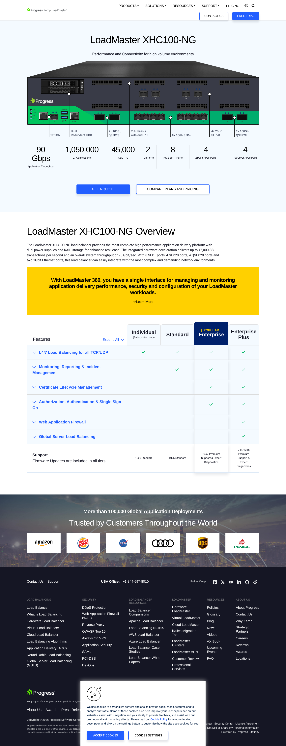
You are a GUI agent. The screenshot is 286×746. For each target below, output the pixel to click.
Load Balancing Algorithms (47, 641)
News (211, 628)
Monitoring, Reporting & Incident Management (66, 370)
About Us (34, 710)
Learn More (144, 302)
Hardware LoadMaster (181, 609)
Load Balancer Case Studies (144, 649)
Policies (213, 607)
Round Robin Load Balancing (49, 655)
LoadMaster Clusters (181, 643)
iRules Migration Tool (184, 633)
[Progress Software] (41, 692)
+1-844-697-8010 (136, 581)
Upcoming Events (214, 649)
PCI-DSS (89, 658)
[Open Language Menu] (246, 6)
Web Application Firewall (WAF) (100, 616)
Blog (210, 621)
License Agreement (247, 723)
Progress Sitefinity (248, 731)
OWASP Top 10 (93, 631)
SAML (86, 652)
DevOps (88, 665)
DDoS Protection (94, 607)
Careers (242, 638)
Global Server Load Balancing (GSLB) (49, 663)
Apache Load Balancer (146, 621)
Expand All (111, 339)
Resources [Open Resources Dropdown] (183, 6)
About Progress (247, 607)
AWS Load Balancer (144, 635)
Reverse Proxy (93, 625)
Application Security (97, 645)
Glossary (213, 614)
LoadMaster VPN (185, 652)
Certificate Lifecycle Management (70, 387)
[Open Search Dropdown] (253, 6)
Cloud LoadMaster (186, 625)
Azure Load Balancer (144, 641)
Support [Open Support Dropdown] (209, 6)
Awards (241, 652)
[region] (143, 713)
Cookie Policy (159, 719)
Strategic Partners (242, 629)
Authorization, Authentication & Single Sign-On (77, 405)
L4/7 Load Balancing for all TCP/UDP (73, 352)
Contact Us (213, 16)
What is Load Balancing (44, 614)
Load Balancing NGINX (146, 628)
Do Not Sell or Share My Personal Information (231, 727)
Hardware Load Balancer (45, 621)
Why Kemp (244, 621)
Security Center (223, 723)
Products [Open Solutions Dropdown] (128, 6)
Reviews (242, 645)
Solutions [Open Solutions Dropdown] (154, 6)
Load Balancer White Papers (144, 660)
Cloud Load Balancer (42, 635)
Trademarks (78, 729)
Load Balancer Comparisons (140, 612)
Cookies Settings (148, 735)
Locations (243, 658)
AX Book (213, 641)
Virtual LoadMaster (186, 618)
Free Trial (245, 16)
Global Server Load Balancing (67, 436)
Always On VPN (94, 638)
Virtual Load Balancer (43, 628)
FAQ (210, 658)
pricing (232, 6)
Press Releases (73, 710)
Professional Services (181, 667)
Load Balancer (38, 607)
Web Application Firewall (62, 422)
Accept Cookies (105, 735)
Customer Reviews (186, 659)
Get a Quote (103, 189)
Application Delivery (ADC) (47, 648)
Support (53, 581)
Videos (212, 635)
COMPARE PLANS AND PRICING (173, 189)
